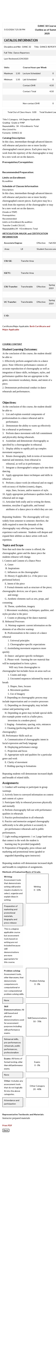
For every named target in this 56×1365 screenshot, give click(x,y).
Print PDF (7, 1125)
